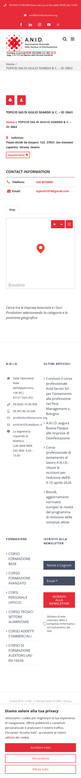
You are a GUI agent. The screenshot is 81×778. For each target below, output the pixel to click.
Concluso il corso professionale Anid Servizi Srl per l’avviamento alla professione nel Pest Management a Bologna (59, 396)
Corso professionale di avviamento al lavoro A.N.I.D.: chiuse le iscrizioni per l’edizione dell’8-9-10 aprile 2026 (59, 465)
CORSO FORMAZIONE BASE (19, 558)
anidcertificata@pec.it (25, 424)
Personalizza (40, 758)
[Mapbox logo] (16, 285)
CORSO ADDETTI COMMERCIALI (21, 633)
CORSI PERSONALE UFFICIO (17, 597)
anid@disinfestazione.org (25, 418)
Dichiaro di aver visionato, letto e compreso (61, 624)
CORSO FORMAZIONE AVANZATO (19, 578)
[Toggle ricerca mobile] (65, 39)
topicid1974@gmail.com (52, 191)
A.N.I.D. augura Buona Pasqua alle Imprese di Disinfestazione (58, 430)
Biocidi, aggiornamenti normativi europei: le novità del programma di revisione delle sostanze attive (59, 507)
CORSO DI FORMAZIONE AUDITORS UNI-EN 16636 (20, 653)
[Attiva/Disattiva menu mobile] (73, 39)
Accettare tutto (40, 747)
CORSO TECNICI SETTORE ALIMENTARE (20, 616)
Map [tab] (12, 210)
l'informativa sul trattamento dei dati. (61, 627)
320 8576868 (44, 182)
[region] (40, 741)
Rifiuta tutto (40, 769)
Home (10, 122)
